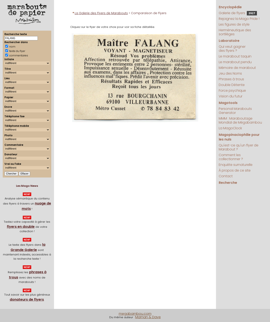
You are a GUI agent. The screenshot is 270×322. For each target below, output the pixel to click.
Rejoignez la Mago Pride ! (239, 18)
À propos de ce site (235, 170)
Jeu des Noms (230, 73)
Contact (226, 176)
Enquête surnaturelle (235, 164)
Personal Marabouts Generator (235, 110)
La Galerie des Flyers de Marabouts (101, 13)
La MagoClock (230, 128)
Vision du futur (230, 96)
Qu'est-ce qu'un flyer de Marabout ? (238, 147)
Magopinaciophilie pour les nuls (239, 137)
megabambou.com (135, 313)
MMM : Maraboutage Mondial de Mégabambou (240, 120)
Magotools (228, 102)
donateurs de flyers (27, 299)
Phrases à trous (231, 79)
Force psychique (232, 90)
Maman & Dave (148, 317)
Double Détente (232, 84)
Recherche (228, 182)
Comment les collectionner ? (231, 157)
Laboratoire (229, 40)
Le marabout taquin (235, 56)
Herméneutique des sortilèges (235, 32)
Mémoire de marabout (237, 67)
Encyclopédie (230, 7)
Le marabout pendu (235, 62)
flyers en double (21, 226)
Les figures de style (234, 24)
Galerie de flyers (238, 13)
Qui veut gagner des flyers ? (232, 48)
